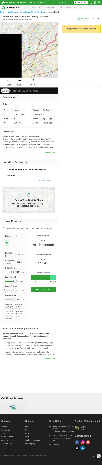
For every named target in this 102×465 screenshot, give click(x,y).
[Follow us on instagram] (83, 444)
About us (4, 427)
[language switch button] (91, 2)
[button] (20, 254)
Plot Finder (21, 2)
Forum (27, 433)
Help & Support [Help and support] (7, 437)
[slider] (12, 272)
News (27, 430)
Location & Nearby (17, 91)
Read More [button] (49, 153)
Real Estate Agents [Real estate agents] (32, 440)
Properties (10, 2)
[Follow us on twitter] (77, 450)
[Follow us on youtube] (89, 444)
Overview (5, 91)
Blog (27, 427)
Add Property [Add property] (30, 444)
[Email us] (62, 445)
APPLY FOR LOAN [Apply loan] (43, 289)
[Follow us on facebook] (77, 444)
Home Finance (32, 91)
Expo (27, 437)
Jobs (3, 433)
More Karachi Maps (46, 181)
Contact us (5, 430)
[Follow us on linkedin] (83, 450)
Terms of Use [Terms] (6, 444)
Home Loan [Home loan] (82, 19)
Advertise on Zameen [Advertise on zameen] (9, 440)
